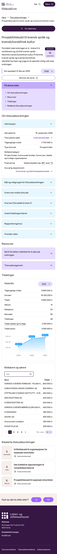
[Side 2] (14, 432)
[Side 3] (17, 432)
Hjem (4, 17)
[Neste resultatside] (25, 432)
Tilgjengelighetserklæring (26, 549)
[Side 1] (10, 432)
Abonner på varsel (28, 77)
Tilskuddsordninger (18, 17)
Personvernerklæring (9, 549)
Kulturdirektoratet (43, 137)
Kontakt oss (6, 535)
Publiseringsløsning (43, 549)
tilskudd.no (9, 8)
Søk (37, 4)
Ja (36, 499)
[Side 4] (21, 432)
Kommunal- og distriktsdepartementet (34, 171)
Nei (48, 499)
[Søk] (19, 374)
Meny (49, 4)
